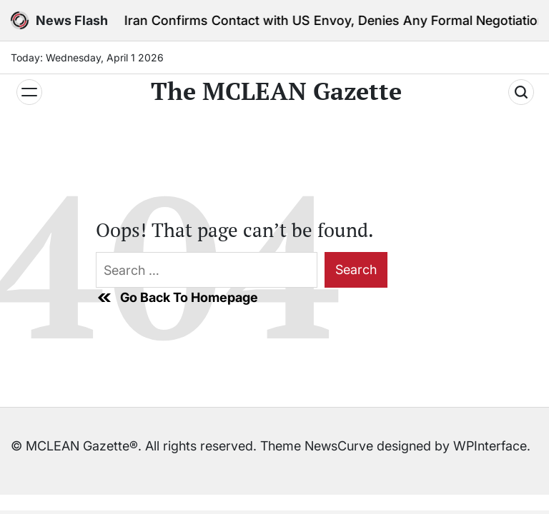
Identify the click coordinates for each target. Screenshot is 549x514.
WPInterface (490, 445)
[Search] (521, 92)
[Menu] (29, 92)
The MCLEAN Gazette (276, 91)
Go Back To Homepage (177, 297)
